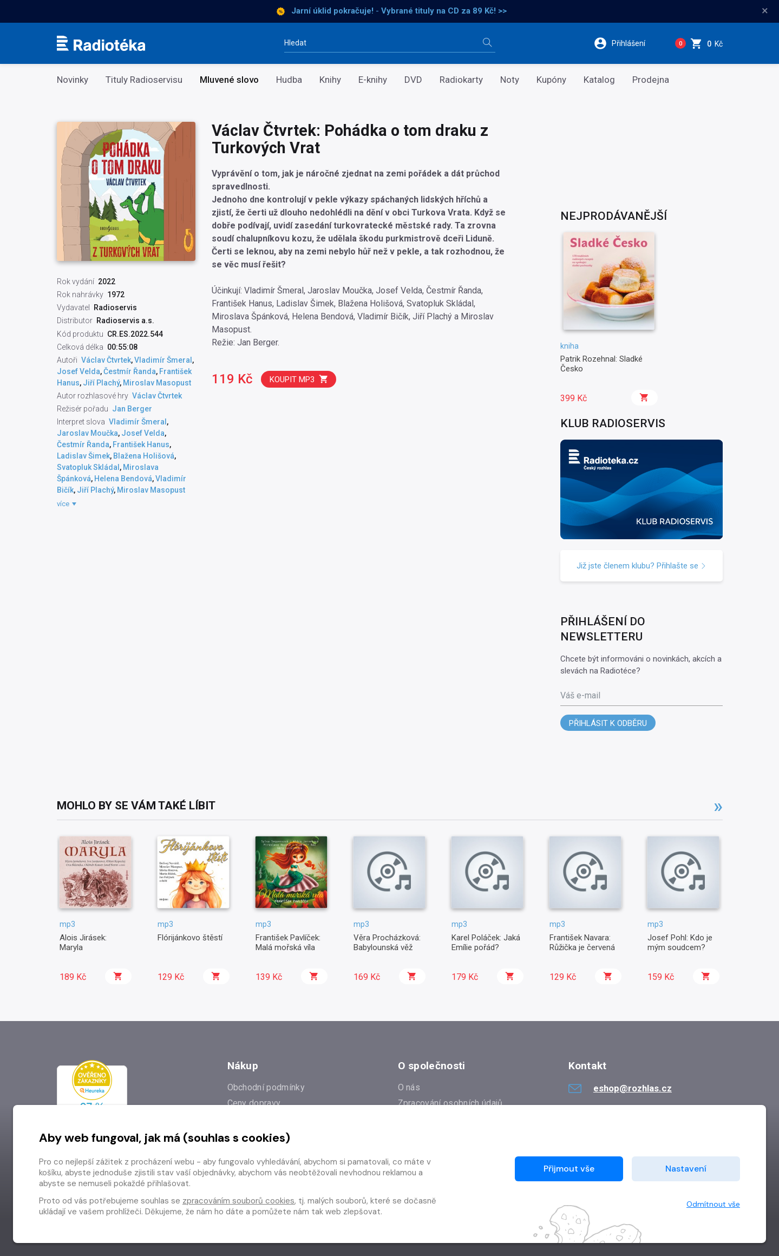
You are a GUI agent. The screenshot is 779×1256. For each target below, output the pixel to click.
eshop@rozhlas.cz (620, 1088)
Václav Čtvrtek (106, 360)
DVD (413, 79)
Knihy (330, 79)
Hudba (289, 79)
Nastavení (685, 1168)
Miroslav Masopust (157, 382)
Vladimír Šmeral (163, 360)
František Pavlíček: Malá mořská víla (288, 942)
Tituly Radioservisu (144, 79)
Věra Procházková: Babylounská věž (387, 942)
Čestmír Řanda (129, 371)
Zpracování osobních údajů (450, 1103)
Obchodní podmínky (266, 1087)
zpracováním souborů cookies (238, 1200)
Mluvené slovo (229, 79)
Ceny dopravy (254, 1103)
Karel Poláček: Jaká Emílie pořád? (485, 942)
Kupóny (551, 79)
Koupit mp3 (299, 379)
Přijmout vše (569, 1168)
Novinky (72, 79)
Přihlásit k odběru (608, 723)
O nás (409, 1087)
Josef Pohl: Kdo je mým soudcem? (679, 942)
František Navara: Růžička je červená (582, 942)
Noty (509, 79)
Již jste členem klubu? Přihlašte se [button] (641, 566)
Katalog (599, 79)
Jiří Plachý (101, 382)
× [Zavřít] (765, 11)
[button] (626, 43)
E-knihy (372, 79)
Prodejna (650, 79)
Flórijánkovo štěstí (190, 938)
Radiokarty (461, 79)
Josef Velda (78, 371)
